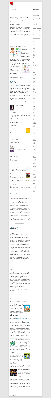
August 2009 (34, 170)
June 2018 (34, 88)
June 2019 (34, 79)
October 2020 (34, 67)
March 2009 (34, 174)
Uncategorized (16, 77)
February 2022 (34, 57)
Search (33, 34)
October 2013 (34, 131)
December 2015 (34, 111)
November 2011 (34, 149)
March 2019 (34, 81)
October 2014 (34, 122)
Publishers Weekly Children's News (36, 38)
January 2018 (34, 92)
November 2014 (34, 121)
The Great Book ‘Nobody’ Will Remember (37, 15)
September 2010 (34, 160)
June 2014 (34, 125)
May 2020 (34, 70)
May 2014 (34, 126)
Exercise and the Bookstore (14, 12)
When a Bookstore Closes (14, 193)
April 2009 (34, 173)
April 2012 (34, 145)
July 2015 (34, 115)
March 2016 (34, 109)
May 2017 (34, 98)
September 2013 (34, 132)
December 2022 (34, 50)
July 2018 (34, 87)
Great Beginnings (13, 81)
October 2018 (34, 85)
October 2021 (34, 60)
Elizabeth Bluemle (23, 189)
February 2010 (34, 165)
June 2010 (34, 162)
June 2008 (34, 181)
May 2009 (34, 172)
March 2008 (34, 183)
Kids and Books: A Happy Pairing (15, 40)
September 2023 (34, 44)
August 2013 (34, 133)
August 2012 (34, 142)
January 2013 (34, 138)
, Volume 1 (22, 318)
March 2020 (34, 72)
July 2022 (34, 53)
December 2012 (34, 139)
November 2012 (34, 140)
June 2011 (34, 153)
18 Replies (11, 229)
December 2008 (34, 176)
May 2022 (34, 55)
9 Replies (11, 196)
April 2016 (34, 108)
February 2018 (34, 91)
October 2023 (34, 43)
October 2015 (34, 113)
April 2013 (34, 136)
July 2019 (34, 78)
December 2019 (34, 74)
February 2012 (34, 147)
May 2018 (34, 89)
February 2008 (34, 184)
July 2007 (34, 189)
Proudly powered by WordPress (13, 395)
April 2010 (34, 164)
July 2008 (34, 180)
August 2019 (34, 77)
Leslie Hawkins (34, 28)
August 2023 (34, 45)
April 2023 (34, 47)
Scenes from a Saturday (14, 295)
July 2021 (34, 62)
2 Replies (11, 269)
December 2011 (34, 148)
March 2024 (34, 41)
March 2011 (34, 155)
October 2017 (34, 94)
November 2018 (34, 84)
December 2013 (34, 130)
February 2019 (34, 82)
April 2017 (34, 99)
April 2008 (34, 182)
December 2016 (34, 102)
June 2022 (34, 54)
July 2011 (34, 152)
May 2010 (34, 163)
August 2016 (34, 105)
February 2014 (34, 128)
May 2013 (34, 135)
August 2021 (34, 61)
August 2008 (34, 179)
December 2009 (34, 167)
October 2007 (34, 187)
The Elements (24, 373)
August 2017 (34, 96)
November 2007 (34, 186)
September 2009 (34, 169)
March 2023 (34, 48)
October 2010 (34, 159)
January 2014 (34, 129)
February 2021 (34, 65)
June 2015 (34, 116)
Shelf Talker (17, 3)
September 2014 (34, 123)
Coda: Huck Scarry (39, 30)
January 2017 (34, 101)
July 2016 (34, 106)
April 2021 (34, 64)
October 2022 (34, 52)
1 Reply (10, 43)
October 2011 (34, 150)
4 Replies (11, 15)
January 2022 (34, 58)
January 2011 (34, 157)
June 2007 (34, 190)
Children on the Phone (13, 267)
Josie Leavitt (23, 77)
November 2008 (34, 177)
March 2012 (34, 146)
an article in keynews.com (27, 207)
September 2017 (34, 95)
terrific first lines (18, 85)
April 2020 (34, 71)
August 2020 (34, 68)
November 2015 (34, 112)
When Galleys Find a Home (14, 227)
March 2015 (34, 118)
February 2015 (34, 119)
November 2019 (34, 75)
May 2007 (34, 191)
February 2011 (34, 156)
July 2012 (34, 143)
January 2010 (34, 166)
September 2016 (34, 104)
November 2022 (34, 51)
